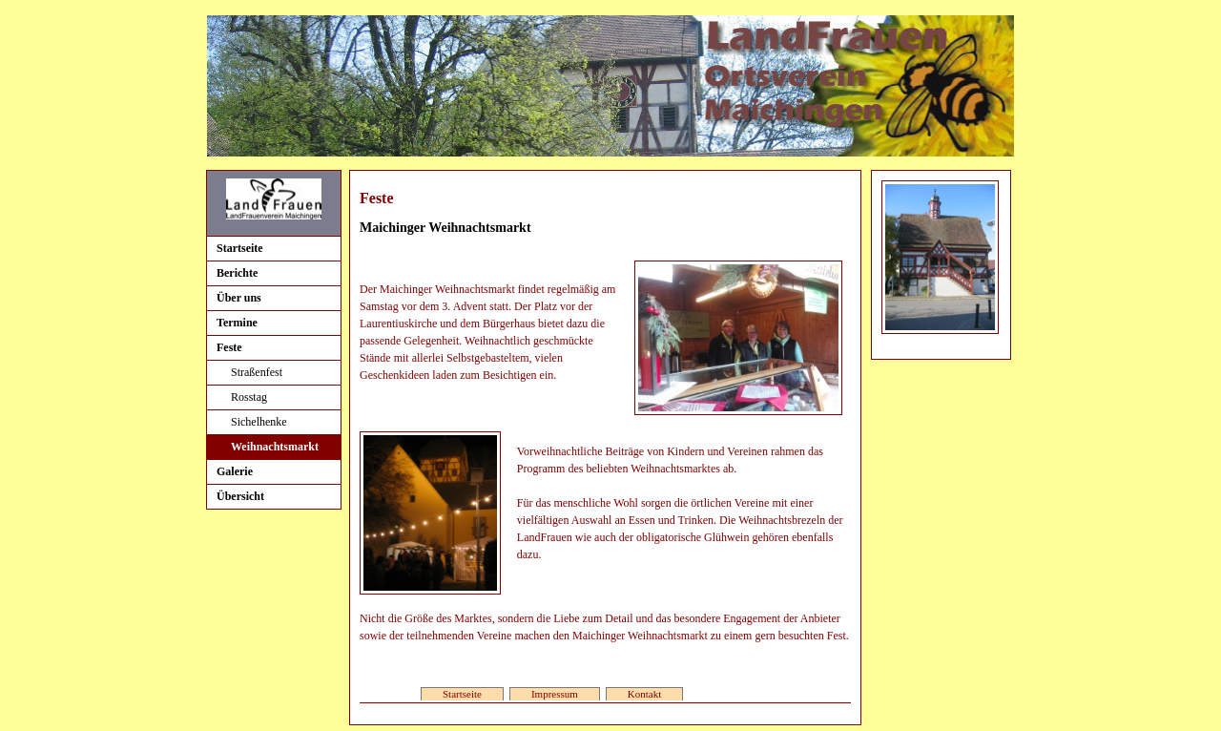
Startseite (240, 248)
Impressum (554, 694)
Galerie (235, 471)
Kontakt (644, 694)
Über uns (239, 297)
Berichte (237, 273)
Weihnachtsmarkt (275, 446)
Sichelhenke (259, 421)
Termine (237, 322)
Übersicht (240, 496)
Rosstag (249, 397)
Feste (229, 347)
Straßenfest (256, 372)
